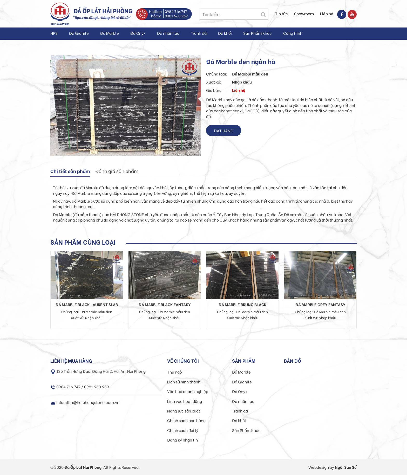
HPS (54, 33)
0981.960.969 (176, 15)
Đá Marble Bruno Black (243, 304)
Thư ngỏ (174, 372)
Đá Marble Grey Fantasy (320, 304)
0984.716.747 (176, 11)
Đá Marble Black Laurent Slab (87, 304)
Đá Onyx (138, 33)
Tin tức (281, 13)
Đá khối (225, 33)
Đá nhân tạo (168, 33)
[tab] (70, 171)
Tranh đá (199, 33)
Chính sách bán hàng (186, 420)
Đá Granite (79, 33)
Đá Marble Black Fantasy (165, 304)
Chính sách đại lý (182, 430)
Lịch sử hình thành (183, 381)
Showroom (304, 13)
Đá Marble (109, 33)
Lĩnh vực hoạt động (184, 401)
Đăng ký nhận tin (182, 440)
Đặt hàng (223, 130)
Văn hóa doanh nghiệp (187, 391)
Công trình (292, 33)
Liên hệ (326, 13)
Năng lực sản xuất (183, 411)
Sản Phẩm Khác (257, 33)
